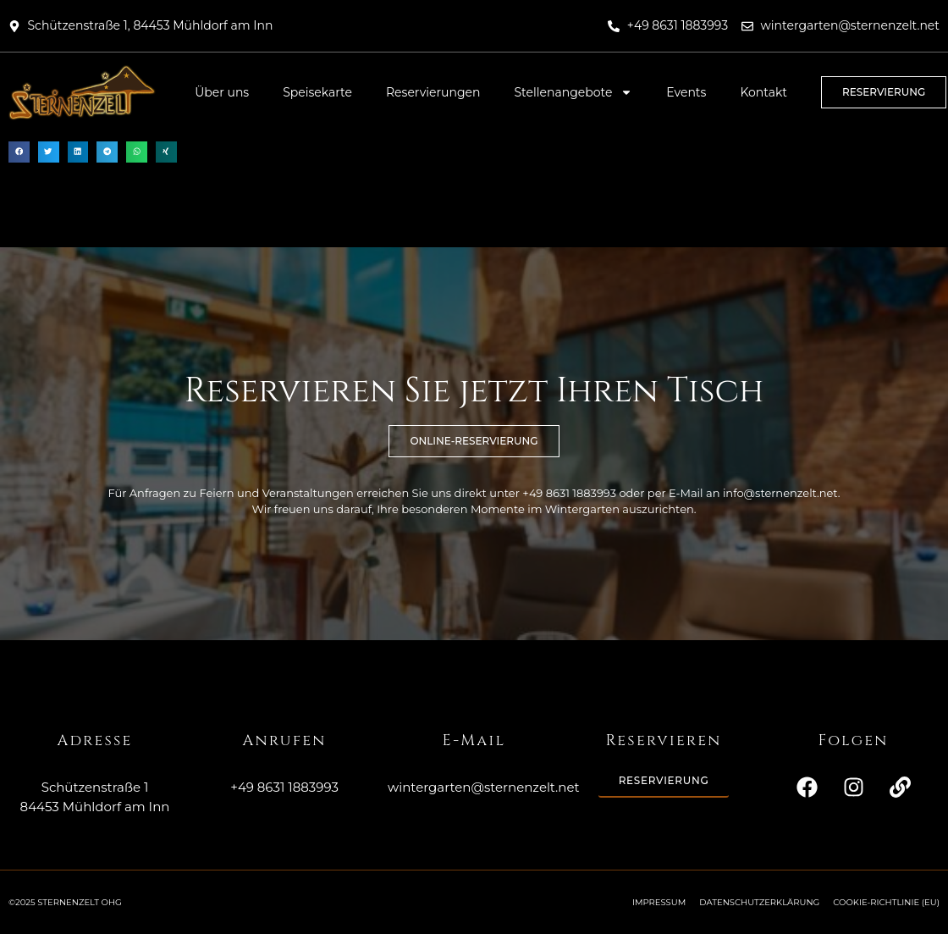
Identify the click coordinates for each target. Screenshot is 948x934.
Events (686, 92)
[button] (19, 152)
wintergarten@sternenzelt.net (484, 787)
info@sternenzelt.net (780, 493)
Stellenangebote (574, 92)
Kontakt (763, 92)
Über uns (222, 92)
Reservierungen (433, 92)
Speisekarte (317, 92)
